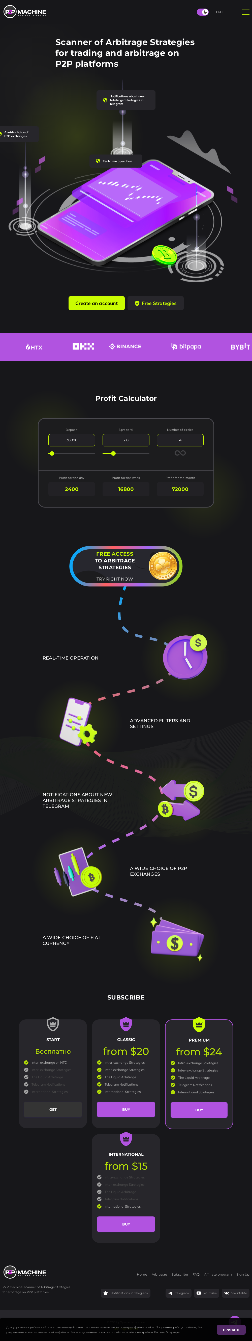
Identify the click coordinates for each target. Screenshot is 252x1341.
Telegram (178, 1293)
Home (142, 1274)
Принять (231, 1330)
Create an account (96, 303)
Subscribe (180, 1274)
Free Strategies (155, 303)
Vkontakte (235, 1293)
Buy (126, 1109)
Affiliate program (218, 1274)
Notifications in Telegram (125, 1293)
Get (53, 1109)
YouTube (207, 1293)
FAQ (196, 1274)
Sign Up (242, 1274)
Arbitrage (159, 1274)
